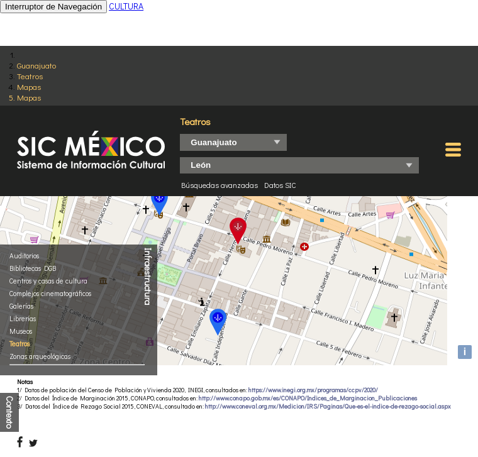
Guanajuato (36, 65)
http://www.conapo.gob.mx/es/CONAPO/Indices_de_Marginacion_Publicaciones (308, 398)
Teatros (30, 75)
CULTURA (126, 6)
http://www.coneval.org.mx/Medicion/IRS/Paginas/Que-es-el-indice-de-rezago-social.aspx (328, 406)
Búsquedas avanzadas (219, 185)
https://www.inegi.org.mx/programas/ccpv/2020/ (313, 390)
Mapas (29, 86)
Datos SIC (280, 185)
